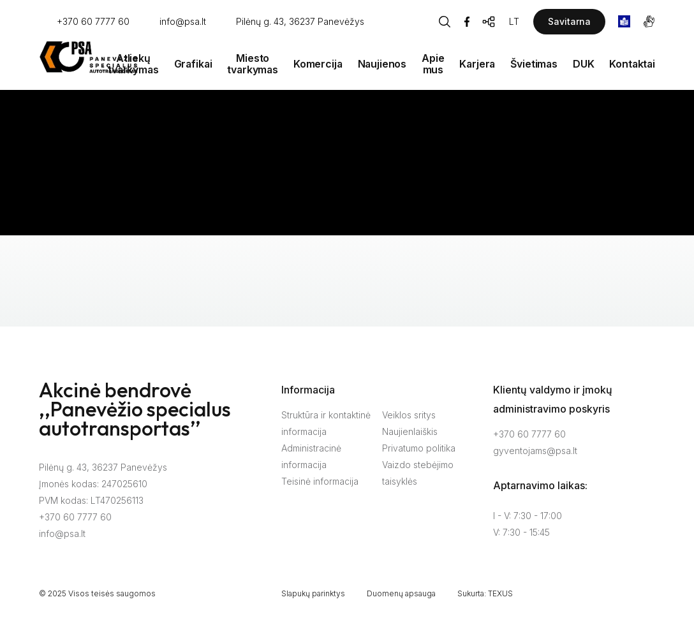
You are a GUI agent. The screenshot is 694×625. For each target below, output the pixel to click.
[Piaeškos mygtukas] (444, 22)
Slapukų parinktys (313, 593)
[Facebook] (466, 22)
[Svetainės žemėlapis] (489, 22)
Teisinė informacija (319, 481)
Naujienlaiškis (410, 431)
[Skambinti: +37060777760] (84, 22)
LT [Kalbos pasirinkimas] (514, 21)
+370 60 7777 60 (75, 516)
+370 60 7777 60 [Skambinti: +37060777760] (529, 434)
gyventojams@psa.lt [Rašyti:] (535, 450)
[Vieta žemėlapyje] (291, 22)
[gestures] (649, 21)
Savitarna (569, 21)
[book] (624, 21)
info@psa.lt (62, 533)
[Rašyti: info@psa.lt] (174, 22)
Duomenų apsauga (401, 593)
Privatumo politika (418, 448)
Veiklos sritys (409, 414)
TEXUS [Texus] (500, 593)
